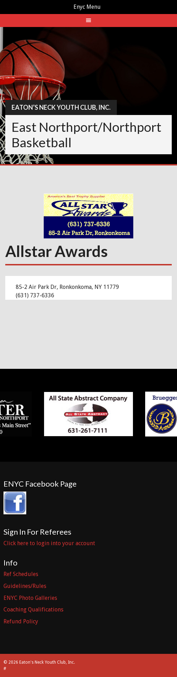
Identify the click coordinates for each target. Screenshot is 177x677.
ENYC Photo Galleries (30, 598)
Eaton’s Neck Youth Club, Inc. (61, 107)
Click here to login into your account (49, 543)
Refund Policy (20, 621)
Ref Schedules (20, 574)
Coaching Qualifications (33, 609)
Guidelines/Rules (24, 586)
